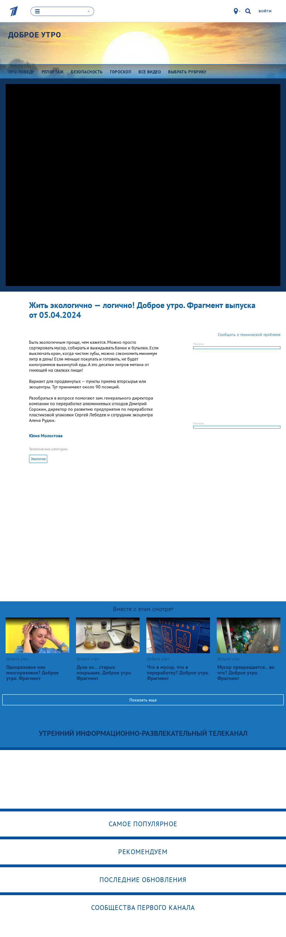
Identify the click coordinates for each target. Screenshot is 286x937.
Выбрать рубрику (187, 71)
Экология (38, 458)
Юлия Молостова (46, 435)
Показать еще (143, 699)
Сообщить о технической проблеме (249, 334)
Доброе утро (34, 34)
